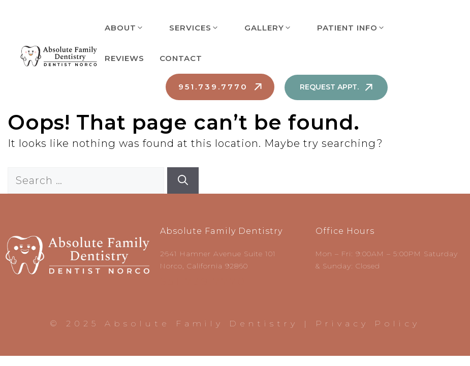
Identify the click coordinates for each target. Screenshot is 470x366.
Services (199, 28)
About (129, 28)
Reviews (124, 58)
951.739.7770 (213, 87)
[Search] (183, 180)
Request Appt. (329, 87)
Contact (181, 58)
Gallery (273, 28)
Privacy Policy (368, 323)
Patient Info (356, 28)
